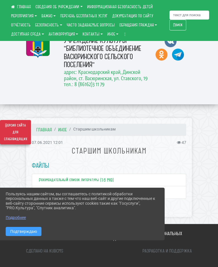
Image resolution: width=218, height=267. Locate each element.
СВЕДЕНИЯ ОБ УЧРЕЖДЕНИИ (57, 6)
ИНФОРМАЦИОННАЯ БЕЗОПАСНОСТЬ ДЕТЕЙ (120, 6)
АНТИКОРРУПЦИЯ (62, 34)
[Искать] (189, 15)
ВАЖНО (47, 15)
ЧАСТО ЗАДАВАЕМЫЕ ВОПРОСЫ (91, 25)
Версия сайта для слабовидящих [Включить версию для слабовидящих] (15, 132)
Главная (44, 130)
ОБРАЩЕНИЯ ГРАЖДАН (136, 25)
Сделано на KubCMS (44, 251)
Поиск (178, 25)
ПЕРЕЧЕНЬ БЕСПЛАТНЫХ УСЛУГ (84, 15)
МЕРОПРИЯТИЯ (22, 15)
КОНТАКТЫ (91, 34)
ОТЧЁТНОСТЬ (21, 25)
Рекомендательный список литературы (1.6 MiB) (76, 180)
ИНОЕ (111, 34)
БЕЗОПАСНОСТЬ (47, 25)
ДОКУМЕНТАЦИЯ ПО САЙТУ (132, 15)
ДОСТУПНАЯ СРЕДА (26, 34)
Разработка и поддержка (167, 251)
